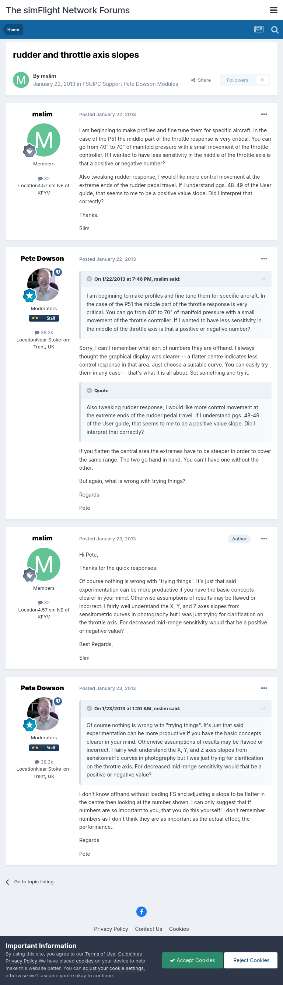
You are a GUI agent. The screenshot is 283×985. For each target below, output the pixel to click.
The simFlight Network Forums (68, 10)
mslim (48, 76)
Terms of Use (100, 954)
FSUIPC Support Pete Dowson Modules (130, 84)
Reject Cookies (251, 960)
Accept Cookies (192, 960)
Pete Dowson (42, 258)
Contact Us (149, 929)
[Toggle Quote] (90, 279)
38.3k (44, 332)
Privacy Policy (111, 929)
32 (44, 178)
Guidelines (130, 954)
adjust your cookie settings (113, 968)
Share (201, 80)
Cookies (179, 929)
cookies (85, 961)
